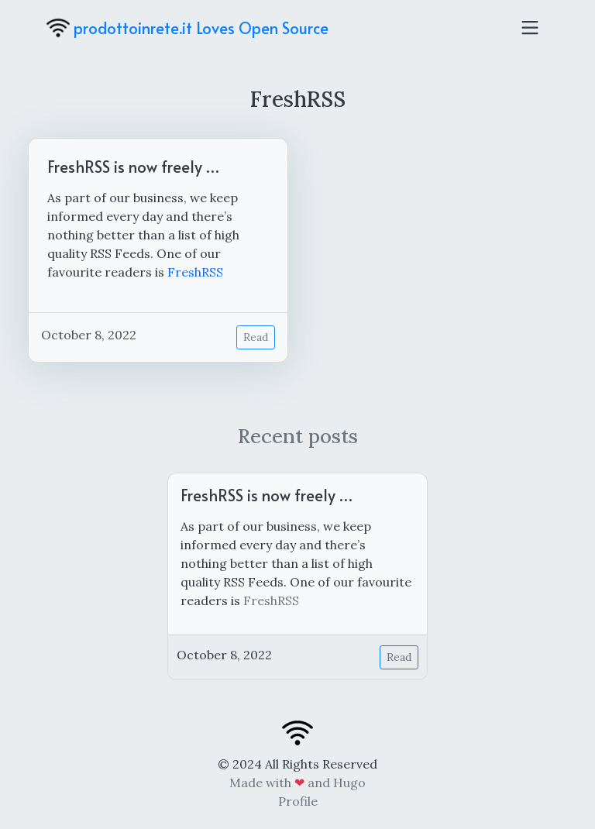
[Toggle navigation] (530, 27)
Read (255, 337)
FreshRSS (195, 272)
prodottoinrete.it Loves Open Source (187, 28)
